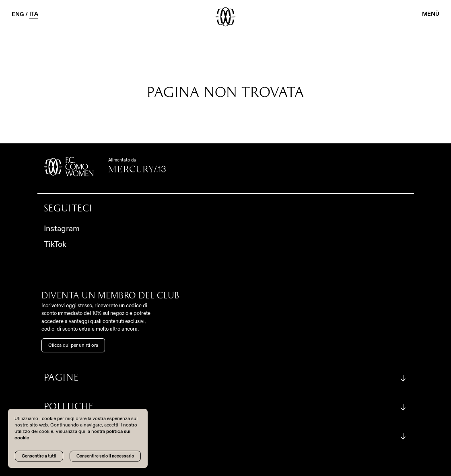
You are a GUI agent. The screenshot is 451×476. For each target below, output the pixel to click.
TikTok (55, 244)
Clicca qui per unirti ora (73, 345)
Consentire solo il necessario (105, 456)
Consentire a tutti (39, 456)
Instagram (62, 228)
